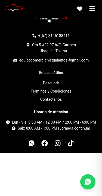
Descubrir (51, 83)
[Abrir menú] (92, 8)
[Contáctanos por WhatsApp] (87, 181)
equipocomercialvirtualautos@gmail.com (54, 60)
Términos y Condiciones (51, 91)
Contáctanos (51, 99)
